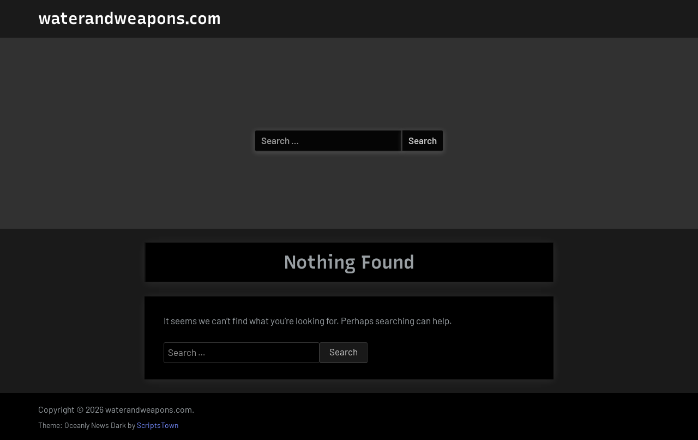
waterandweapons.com (129, 18)
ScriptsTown (157, 425)
